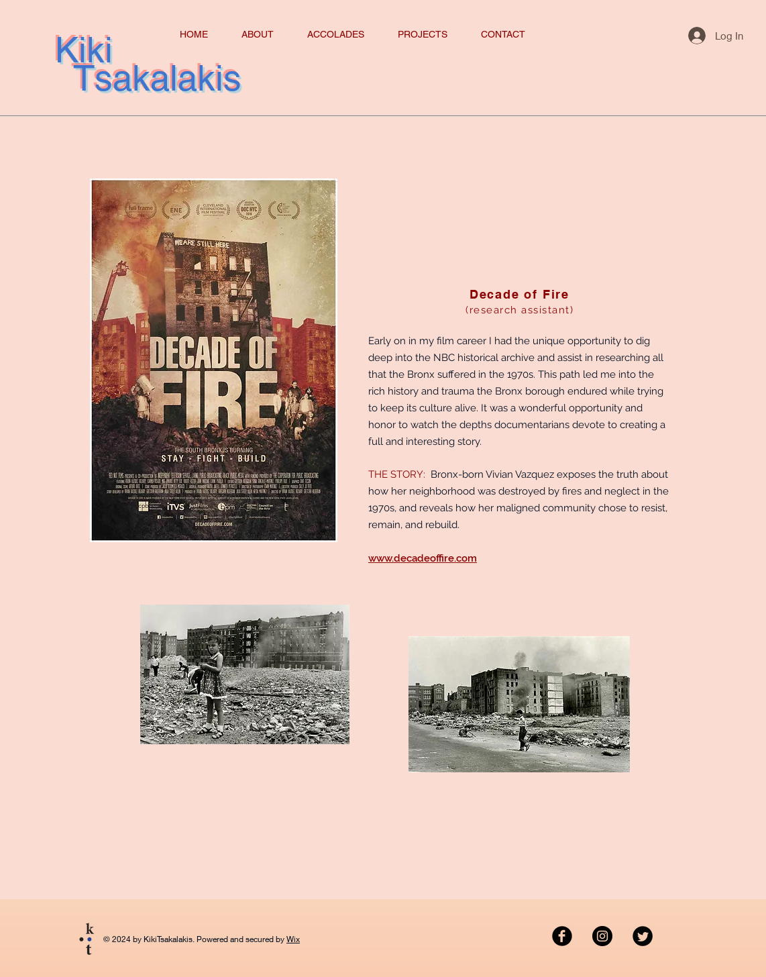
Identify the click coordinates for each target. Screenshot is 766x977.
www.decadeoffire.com (422, 558)
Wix (293, 939)
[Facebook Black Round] (562, 936)
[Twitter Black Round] (643, 936)
